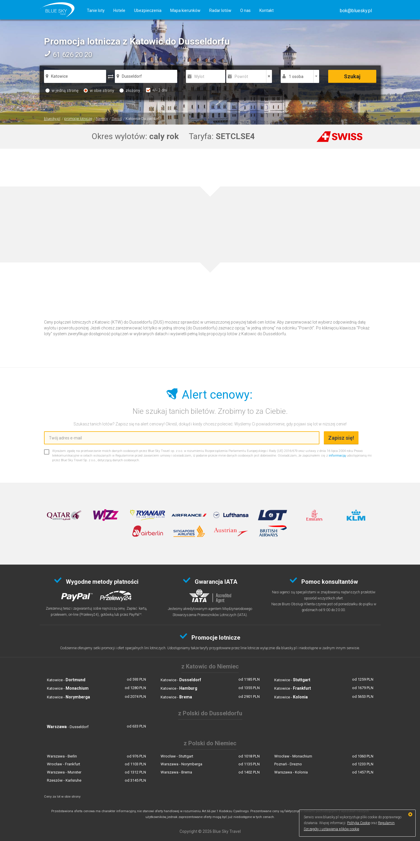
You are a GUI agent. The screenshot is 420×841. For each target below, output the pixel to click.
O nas (245, 10)
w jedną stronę (61, 90)
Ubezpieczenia (147, 10)
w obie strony (99, 90)
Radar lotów (220, 10)
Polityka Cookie (358, 823)
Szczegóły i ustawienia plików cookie (331, 829)
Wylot (199, 76)
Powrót (241, 76)
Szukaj (352, 76)
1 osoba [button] (296, 76)
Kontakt (266, 10)
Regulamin (386, 823)
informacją (337, 455)
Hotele (119, 10)
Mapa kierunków (185, 10)
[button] (355, 10)
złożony (130, 90)
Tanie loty (96, 10)
